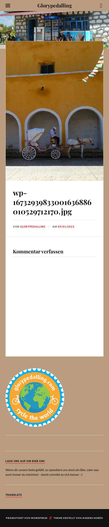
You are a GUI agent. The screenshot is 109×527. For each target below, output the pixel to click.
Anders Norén (92, 517)
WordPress (39, 517)
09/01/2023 (66, 226)
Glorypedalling (54, 5)
